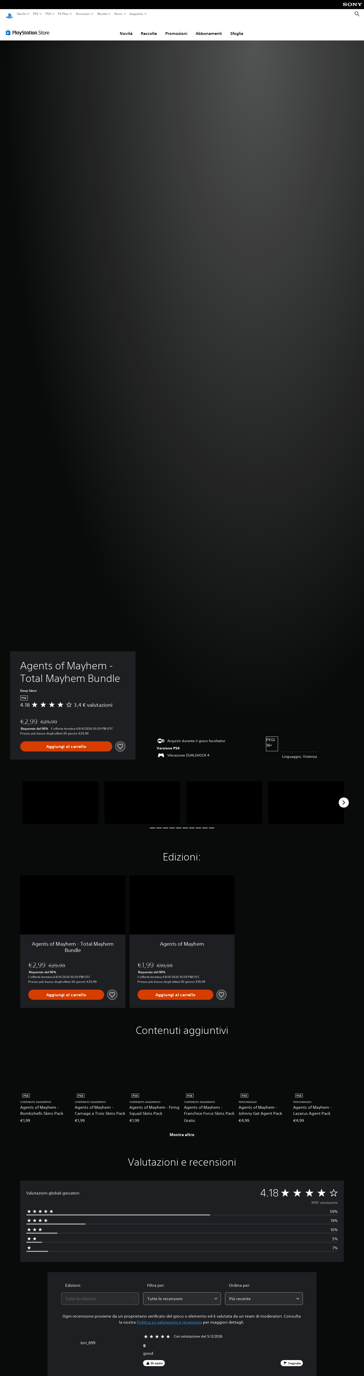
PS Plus (63, 14)
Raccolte (149, 28)
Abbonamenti (209, 28)
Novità (102, 14)
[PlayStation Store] (29, 28)
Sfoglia (236, 28)
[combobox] (100, 1294)
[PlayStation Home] (9, 14)
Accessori (83, 14)
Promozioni (176, 28)
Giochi (21, 14)
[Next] (344, 798)
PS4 (48, 14)
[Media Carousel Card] (60, 797)
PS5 (35, 14)
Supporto (136, 14)
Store (118, 14)
